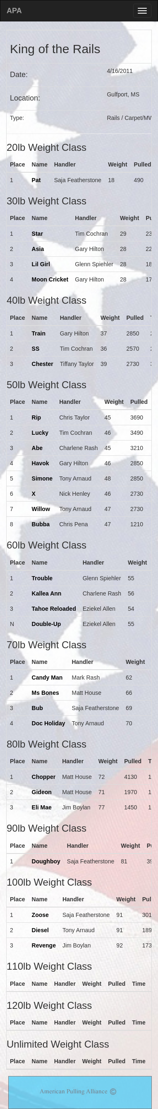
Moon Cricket (50, 279)
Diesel (40, 930)
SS (36, 348)
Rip (36, 417)
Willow (41, 509)
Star (37, 233)
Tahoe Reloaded (54, 608)
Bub (37, 708)
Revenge (44, 945)
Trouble (42, 578)
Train (38, 333)
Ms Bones (45, 692)
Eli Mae (42, 807)
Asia (38, 249)
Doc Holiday (48, 723)
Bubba (41, 524)
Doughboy (46, 861)
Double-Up (46, 624)
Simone (42, 478)
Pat (36, 180)
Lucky (40, 432)
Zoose (40, 915)
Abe (37, 448)
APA (14, 11)
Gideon (42, 792)
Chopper (44, 777)
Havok (40, 463)
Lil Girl (41, 264)
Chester (42, 364)
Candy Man (47, 677)
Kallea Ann (47, 593)
